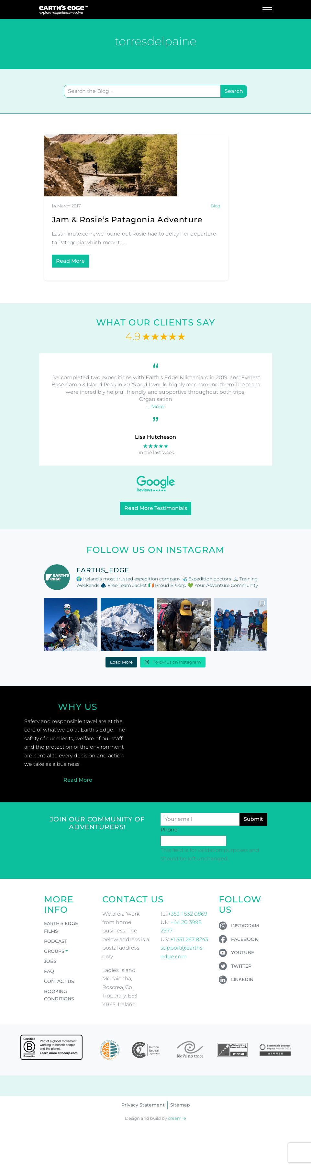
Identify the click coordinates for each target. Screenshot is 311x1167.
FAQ (49, 971)
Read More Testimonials (155, 508)
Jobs (50, 961)
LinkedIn (242, 979)
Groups (54, 951)
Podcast (55, 941)
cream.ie (177, 1118)
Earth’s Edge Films (61, 927)
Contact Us (59, 981)
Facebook (244, 939)
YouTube (242, 952)
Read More (70, 261)
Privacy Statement (143, 1105)
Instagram (245, 926)
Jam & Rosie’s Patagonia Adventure (127, 219)
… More (155, 406)
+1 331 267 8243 (189, 939)
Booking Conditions (59, 995)
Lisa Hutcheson (155, 437)
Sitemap (180, 1105)
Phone (169, 830)
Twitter (241, 966)
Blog (215, 206)
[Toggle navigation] (267, 9)
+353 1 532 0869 (187, 914)
